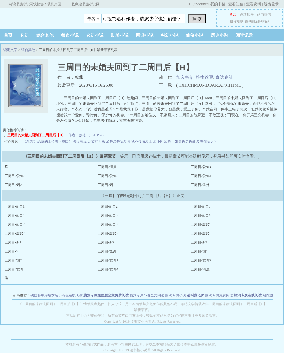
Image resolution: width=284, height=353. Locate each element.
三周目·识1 (13, 242)
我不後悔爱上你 (143, 141)
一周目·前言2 (108, 206)
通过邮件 (247, 14)
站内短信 (264, 14)
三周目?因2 (13, 185)
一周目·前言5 (108, 215)
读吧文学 (36, 17)
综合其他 (45, 35)
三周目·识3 (199, 242)
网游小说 (144, 35)
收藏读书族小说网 (85, 4)
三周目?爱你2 (108, 176)
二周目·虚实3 (108, 233)
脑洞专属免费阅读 (219, 295)
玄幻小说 (94, 35)
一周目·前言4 (15, 215)
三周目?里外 (200, 185)
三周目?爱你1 (201, 176)
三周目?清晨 (107, 167)
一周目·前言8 (108, 224)
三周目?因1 (106, 185)
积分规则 (236, 21)
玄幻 (24, 35)
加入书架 (185, 77)
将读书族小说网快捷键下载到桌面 (35, 4)
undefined (201, 4)
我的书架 (217, 4)
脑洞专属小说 (175, 295)
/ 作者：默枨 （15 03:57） (56, 135)
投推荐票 (204, 77)
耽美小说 (119, 35)
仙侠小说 (194, 35)
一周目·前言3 (201, 206)
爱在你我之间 (206, 141)
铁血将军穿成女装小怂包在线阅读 (56, 295)
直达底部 (224, 77)
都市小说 (70, 35)
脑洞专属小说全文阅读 (147, 295)
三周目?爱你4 (201, 167)
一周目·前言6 (201, 215)
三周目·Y (12, 251)
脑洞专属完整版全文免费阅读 (106, 295)
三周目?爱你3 (15, 176)
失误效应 (80, 141)
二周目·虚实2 (15, 233)
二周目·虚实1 (201, 224)
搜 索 (197, 18)
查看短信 (235, 4)
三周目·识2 (106, 242)
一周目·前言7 (15, 224)
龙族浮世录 (97, 141)
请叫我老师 (195, 295)
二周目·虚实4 (201, 233)
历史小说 (219, 35)
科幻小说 (169, 35)
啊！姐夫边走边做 (182, 141)
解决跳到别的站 (257, 21)
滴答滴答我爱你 (118, 141)
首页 (8, 35)
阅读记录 (244, 35)
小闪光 (162, 141)
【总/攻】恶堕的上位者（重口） (48, 141)
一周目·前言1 (15, 206)
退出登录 (271, 4)
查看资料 (253, 4)
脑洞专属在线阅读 (248, 295)
